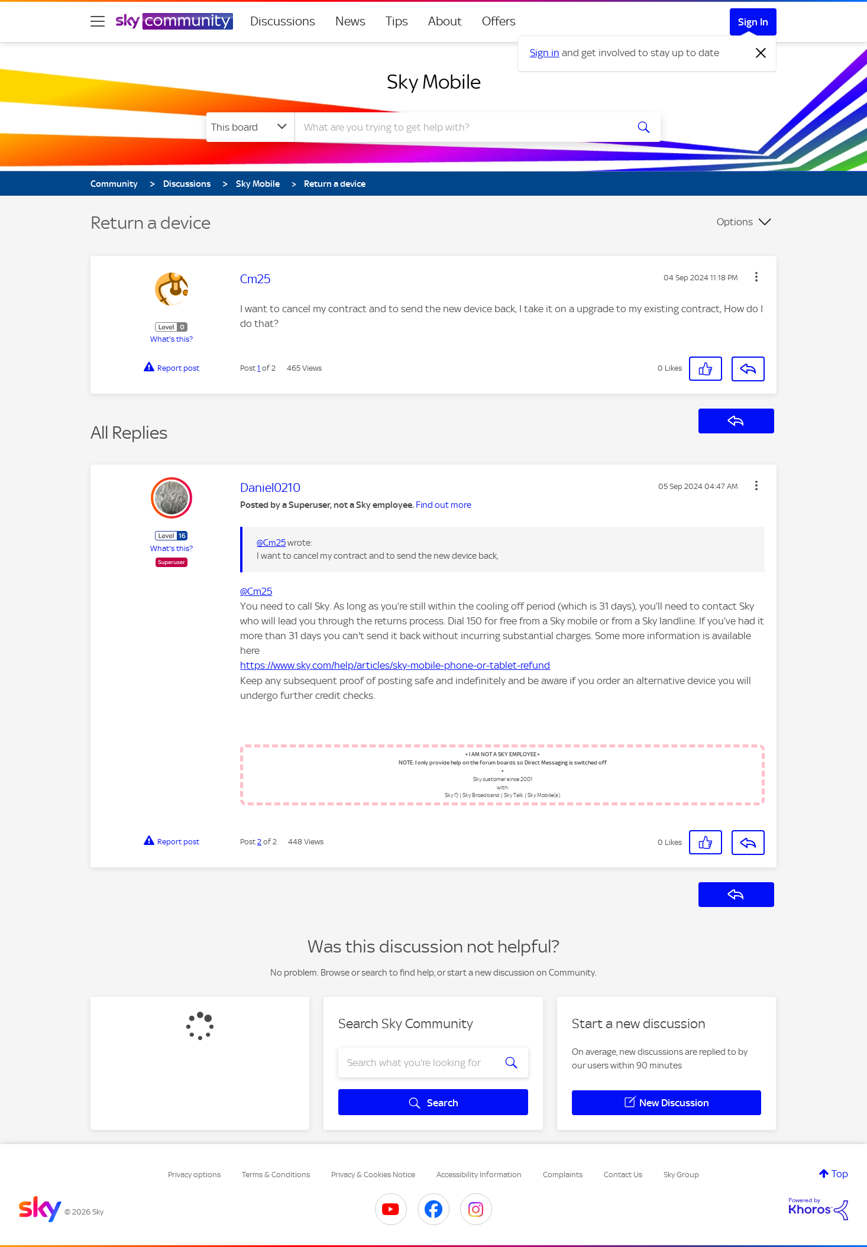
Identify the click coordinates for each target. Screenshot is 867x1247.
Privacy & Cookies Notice (373, 1174)
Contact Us (623, 1174)
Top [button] (840, 1174)
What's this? (171, 339)
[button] (756, 276)
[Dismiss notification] (761, 53)
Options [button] (735, 222)
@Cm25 (271, 542)
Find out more (443, 505)
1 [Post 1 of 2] (258, 368)
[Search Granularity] (250, 127)
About (445, 21)
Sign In (753, 22)
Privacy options (194, 1174)
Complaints (563, 1174)
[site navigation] (97, 21)
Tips (397, 21)
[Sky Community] (174, 21)
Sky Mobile (434, 81)
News (350, 21)
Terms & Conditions (276, 1174)
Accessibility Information (479, 1174)
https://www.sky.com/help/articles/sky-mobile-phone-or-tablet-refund (395, 665)
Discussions (282, 21)
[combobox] (459, 127)
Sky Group (681, 1174)
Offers (499, 21)
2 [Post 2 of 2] (259, 841)
